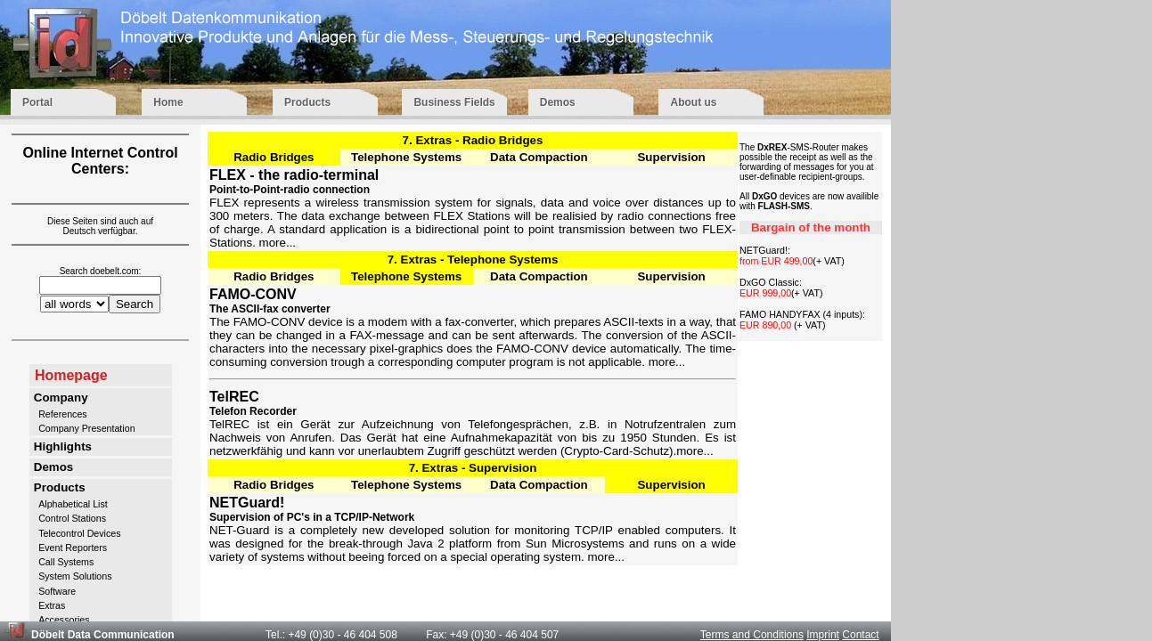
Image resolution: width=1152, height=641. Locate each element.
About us (711, 102)
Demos (583, 102)
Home (196, 102)
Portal (65, 102)
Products (326, 102)
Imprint (822, 635)
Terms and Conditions (752, 635)
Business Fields (453, 102)
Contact (860, 635)
